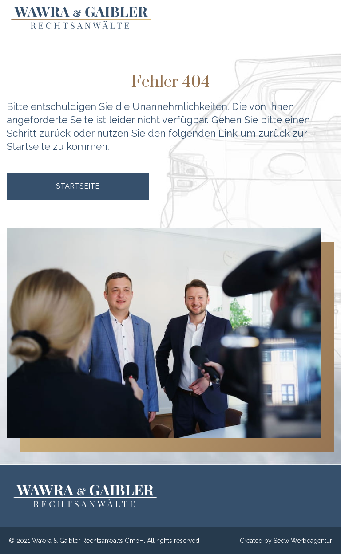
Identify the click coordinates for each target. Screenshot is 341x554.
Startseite (28, 146)
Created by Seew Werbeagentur (286, 540)
